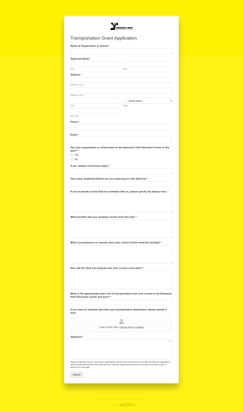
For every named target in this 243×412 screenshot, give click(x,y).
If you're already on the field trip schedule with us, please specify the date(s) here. (119, 191)
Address (76, 74)
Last (125, 69)
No (76, 159)
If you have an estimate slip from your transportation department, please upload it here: (118, 311)
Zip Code (74, 116)
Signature (76, 337)
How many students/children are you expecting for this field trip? (109, 178)
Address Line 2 (77, 95)
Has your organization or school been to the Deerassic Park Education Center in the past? (119, 149)
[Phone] (121, 127)
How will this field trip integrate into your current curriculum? (107, 268)
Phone (75, 122)
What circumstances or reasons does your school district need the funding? (116, 242)
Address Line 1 (77, 85)
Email (74, 134)
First (72, 69)
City (72, 105)
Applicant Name (80, 58)
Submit (77, 374)
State (125, 105)
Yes (77, 155)
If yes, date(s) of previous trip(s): (90, 166)
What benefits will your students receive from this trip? (103, 217)
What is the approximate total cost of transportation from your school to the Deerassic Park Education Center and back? (121, 295)
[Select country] (73, 127)
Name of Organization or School (90, 46)
